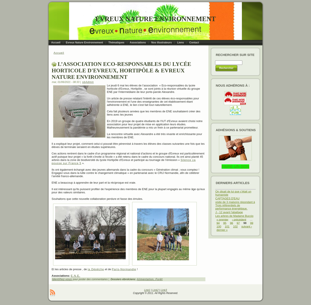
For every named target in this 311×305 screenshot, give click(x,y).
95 (224, 222)
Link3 (164, 290)
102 (235, 226)
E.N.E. (75, 275)
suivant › (246, 226)
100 (219, 226)
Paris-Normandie (124, 269)
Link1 (147, 290)
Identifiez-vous (62, 279)
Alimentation (145, 279)
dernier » (222, 230)
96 (231, 222)
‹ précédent (239, 219)
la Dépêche (96, 269)
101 (227, 226)
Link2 (155, 290)
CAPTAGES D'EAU (227, 198)
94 (218, 222)
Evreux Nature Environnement (155, 19)
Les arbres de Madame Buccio (234, 216)
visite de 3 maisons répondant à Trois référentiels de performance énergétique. (235, 205)
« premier (222, 219)
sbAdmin (88, 82)
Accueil (59, 52)
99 (251, 222)
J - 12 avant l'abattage (229, 212)
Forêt (159, 279)
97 (238, 222)
